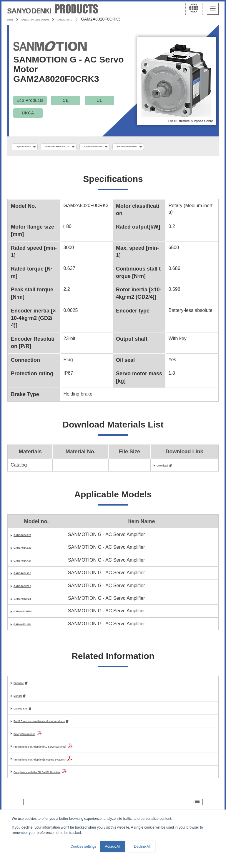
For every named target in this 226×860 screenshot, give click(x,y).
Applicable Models (145, 147)
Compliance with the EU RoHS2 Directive (59, 788)
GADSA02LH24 (30, 613)
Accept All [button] (113, 846)
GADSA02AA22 (31, 549)
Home (12, 19)
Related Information (37, 159)
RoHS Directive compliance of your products (64, 738)
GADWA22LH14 (31, 638)
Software (24, 697)
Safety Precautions (35, 750)
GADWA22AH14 (31, 626)
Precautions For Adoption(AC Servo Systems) (65, 763)
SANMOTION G (104, 19)
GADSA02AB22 (31, 562)
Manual (22, 711)
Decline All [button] (142, 846)
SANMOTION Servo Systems (54, 19)
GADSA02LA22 (30, 587)
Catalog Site (27, 724)
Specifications (32, 147)
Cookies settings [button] (84, 846)
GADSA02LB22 (30, 600)
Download (168, 479)
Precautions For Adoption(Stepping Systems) (64, 776)
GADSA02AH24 (31, 574)
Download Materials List (86, 147)
